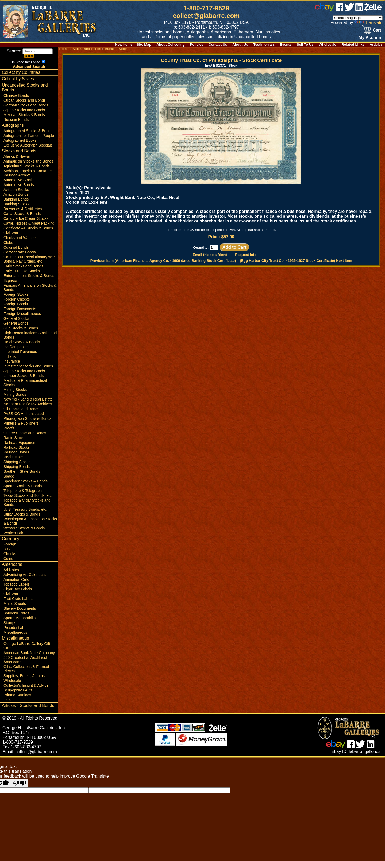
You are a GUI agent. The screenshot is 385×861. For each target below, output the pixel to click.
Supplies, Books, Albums (24, 676)
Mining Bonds (14, 394)
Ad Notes (11, 570)
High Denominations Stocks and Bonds (30, 335)
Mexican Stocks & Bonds (24, 115)
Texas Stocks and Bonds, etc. (28, 495)
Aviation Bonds (15, 194)
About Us (240, 45)
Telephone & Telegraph (22, 491)
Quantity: (205, 247)
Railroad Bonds (16, 452)
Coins (8, 558)
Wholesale (327, 45)
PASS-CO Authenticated (23, 414)
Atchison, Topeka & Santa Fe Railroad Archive (27, 173)
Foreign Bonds (15, 304)
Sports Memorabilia (19, 618)
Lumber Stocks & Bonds (23, 376)
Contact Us (218, 45)
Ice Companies (15, 347)
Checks (9, 554)
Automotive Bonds (18, 185)
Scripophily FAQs (17, 690)
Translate (368, 22)
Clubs (8, 242)
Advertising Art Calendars (24, 574)
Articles (376, 45)
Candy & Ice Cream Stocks (25, 218)
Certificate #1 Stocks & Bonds (28, 228)
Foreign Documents (19, 309)
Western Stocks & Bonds (24, 528)
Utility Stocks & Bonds (21, 514)
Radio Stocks (14, 438)
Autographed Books (19, 140)
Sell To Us (305, 45)
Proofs (8, 428)
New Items (123, 45)
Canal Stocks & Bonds (22, 214)
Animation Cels (16, 579)
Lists (7, 700)
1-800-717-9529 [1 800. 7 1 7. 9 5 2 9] (206, 8)
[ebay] (324, 9)
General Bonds (15, 323)
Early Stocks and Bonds (23, 266)
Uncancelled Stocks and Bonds (25, 87)
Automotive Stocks (18, 180)
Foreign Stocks (15, 294)
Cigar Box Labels (17, 589)
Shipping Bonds (16, 466)
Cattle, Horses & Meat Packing (29, 223)
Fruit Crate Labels (18, 599)
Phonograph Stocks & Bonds (27, 418)
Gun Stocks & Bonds (20, 328)
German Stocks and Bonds (25, 105)
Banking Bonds (16, 199)
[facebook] (339, 9)
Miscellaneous (15, 632)
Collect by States (18, 78)
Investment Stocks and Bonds (28, 366)
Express (10, 280)
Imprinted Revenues (20, 351)
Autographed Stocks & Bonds (27, 131)
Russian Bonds (16, 119)
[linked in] (359, 9)
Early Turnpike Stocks (21, 271)
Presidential (13, 627)
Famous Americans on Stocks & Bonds (29, 287)
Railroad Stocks (16, 447)
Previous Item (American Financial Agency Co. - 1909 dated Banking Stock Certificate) (163, 261)
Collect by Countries (21, 72)
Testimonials (264, 45)
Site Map (144, 45)
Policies (196, 45)
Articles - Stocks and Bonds (28, 705)
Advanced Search (29, 66)
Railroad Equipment (19, 442)
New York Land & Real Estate (28, 399)
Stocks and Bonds (19, 151)
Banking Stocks (16, 204)
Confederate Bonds (19, 252)
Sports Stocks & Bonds (22, 486)
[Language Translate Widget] (358, 17)
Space (8, 476)
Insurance (11, 361)
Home (63, 49)
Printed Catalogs (17, 695)
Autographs (13, 125)
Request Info (245, 255)
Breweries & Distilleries (22, 209)
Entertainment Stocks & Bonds (28, 276)
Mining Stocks (15, 389)
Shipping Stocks (16, 462)
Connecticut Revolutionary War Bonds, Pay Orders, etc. (29, 259)
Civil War (10, 233)
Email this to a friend (210, 255)
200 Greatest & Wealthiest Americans (25, 659)
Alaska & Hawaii (16, 156)
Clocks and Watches (20, 238)
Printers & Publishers (20, 423)
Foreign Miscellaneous (22, 314)
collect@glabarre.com (206, 15)
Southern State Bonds (21, 471)
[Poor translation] (19, 783)
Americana (12, 564)
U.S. (7, 549)
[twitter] (349, 9)
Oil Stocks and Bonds (21, 409)
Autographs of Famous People (28, 135)
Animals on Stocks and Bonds (28, 161)
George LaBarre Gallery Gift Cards (26, 645)
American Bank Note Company (29, 653)
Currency (10, 538)
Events (285, 45)
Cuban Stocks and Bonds (24, 100)
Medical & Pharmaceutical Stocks (25, 382)
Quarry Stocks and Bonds (24, 433)
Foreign (9, 544)
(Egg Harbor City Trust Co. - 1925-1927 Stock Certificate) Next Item (296, 261)
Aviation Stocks (16, 189)
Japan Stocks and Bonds (24, 110)
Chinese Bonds (16, 95)
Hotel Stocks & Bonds (21, 342)
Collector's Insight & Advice (25, 685)
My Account (371, 37)
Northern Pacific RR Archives (27, 404)
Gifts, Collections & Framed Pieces (26, 668)
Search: (29, 51)
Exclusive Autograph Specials (28, 145)
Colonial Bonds (16, 247)
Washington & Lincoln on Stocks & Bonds (30, 521)
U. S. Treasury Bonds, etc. (25, 509)
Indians (9, 356)
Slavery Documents (19, 608)
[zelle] (373, 9)
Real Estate (13, 457)
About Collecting (170, 45)
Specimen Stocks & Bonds (25, 481)
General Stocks (16, 318)
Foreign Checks (16, 299)
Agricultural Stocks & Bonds (26, 166)
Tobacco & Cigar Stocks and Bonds (27, 502)
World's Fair (13, 533)
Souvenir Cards (16, 613)
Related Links (352, 45)
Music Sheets (14, 603)
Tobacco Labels (16, 584)
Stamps (9, 623)
